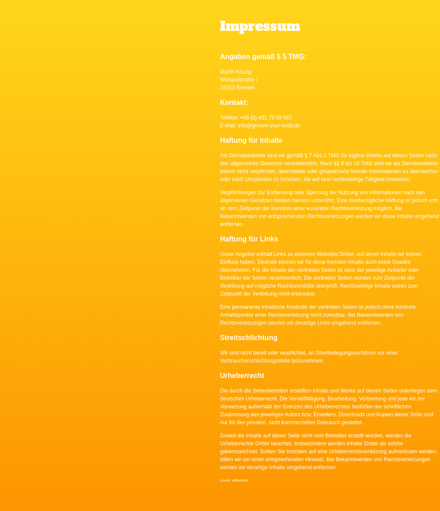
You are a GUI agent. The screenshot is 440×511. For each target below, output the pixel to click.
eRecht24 (240, 480)
